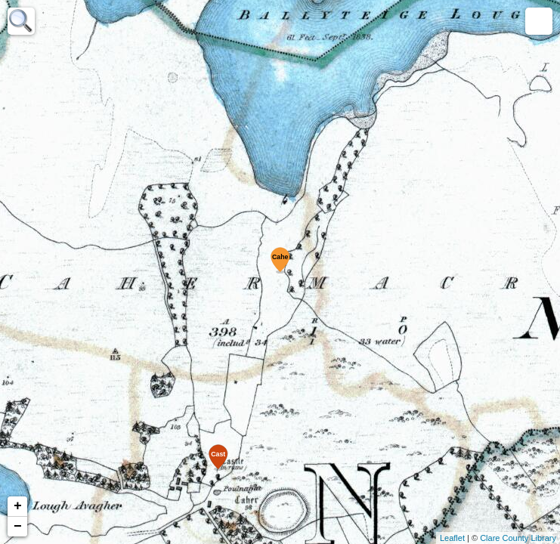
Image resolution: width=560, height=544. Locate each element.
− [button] (18, 527)
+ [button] (18, 506)
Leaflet (452, 537)
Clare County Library (518, 537)
